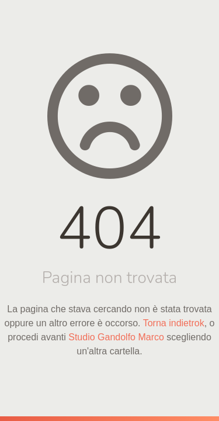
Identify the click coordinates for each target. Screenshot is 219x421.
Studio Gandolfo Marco (116, 337)
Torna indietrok (173, 323)
